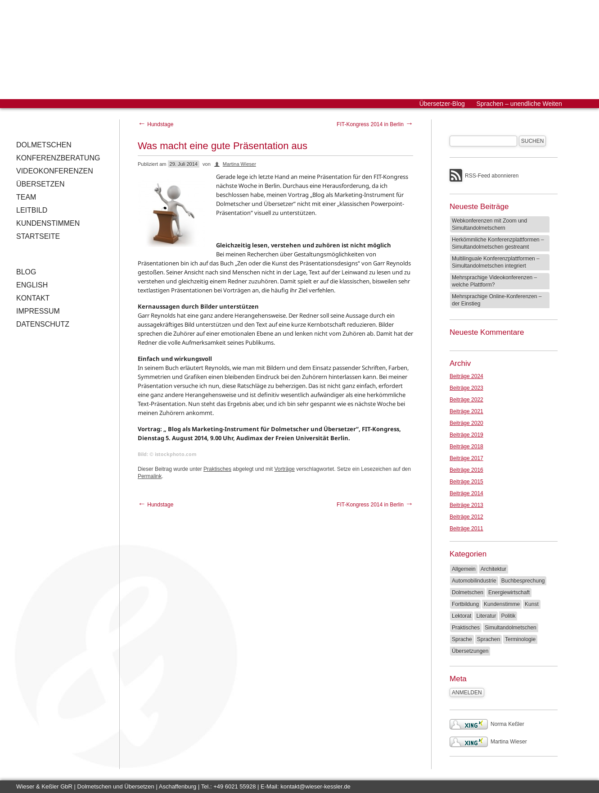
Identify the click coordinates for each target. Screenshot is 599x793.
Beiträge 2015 (466, 482)
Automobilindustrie (474, 581)
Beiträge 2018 (466, 446)
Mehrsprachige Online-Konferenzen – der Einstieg (496, 300)
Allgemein (464, 569)
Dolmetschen (44, 145)
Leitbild (31, 210)
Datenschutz (42, 324)
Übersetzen (40, 184)
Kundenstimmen (48, 223)
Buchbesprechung (523, 581)
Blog (26, 272)
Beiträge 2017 (466, 458)
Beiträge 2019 (466, 435)
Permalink (150, 476)
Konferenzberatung (58, 158)
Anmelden (467, 692)
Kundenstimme (502, 604)
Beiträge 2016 (466, 470)
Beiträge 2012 (466, 517)
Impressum (38, 311)
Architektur (493, 569)
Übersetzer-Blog (442, 103)
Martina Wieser (239, 164)
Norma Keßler (487, 724)
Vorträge (284, 469)
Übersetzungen (470, 651)
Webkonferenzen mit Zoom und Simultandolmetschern (489, 224)
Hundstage (155, 124)
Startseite (38, 236)
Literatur (486, 616)
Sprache (462, 639)
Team (26, 197)
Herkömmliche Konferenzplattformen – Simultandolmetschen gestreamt (498, 243)
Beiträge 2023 (466, 388)
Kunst (532, 604)
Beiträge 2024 (466, 376)
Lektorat (461, 616)
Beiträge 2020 (466, 423)
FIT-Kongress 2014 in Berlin (375, 124)
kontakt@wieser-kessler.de (315, 786)
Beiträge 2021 (466, 411)
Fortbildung (465, 604)
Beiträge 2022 (466, 399)
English (32, 285)
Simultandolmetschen (510, 627)
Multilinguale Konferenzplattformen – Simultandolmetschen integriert (496, 262)
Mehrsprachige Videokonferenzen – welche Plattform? (494, 281)
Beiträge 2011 (466, 528)
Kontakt (33, 298)
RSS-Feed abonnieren (491, 176)
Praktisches (217, 469)
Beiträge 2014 (466, 493)
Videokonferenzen (54, 171)
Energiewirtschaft (509, 592)
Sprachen (488, 639)
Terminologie (520, 639)
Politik (508, 616)
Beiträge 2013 (466, 505)
